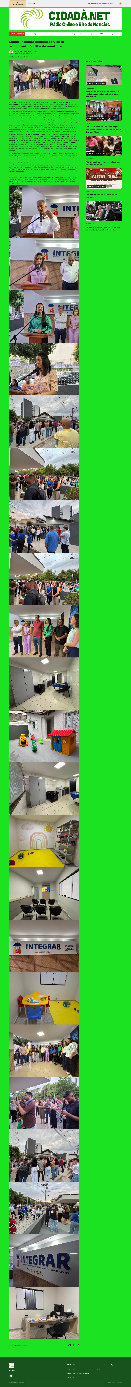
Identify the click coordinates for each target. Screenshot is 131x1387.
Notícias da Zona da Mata (19, 57)
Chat (98, 1369)
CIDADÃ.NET (71, 1365)
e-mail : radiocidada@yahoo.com (78, 1373)
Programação (71, 1369)
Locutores (70, 1377)
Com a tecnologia (115, 1382)
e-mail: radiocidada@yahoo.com (108, 1365)
